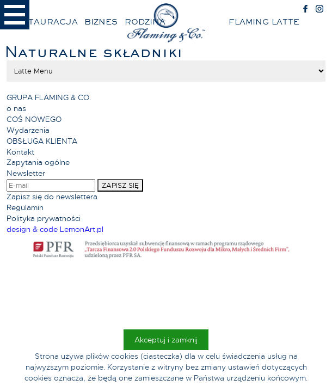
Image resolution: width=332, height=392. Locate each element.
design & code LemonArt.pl (55, 229)
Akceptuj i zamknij (166, 340)
